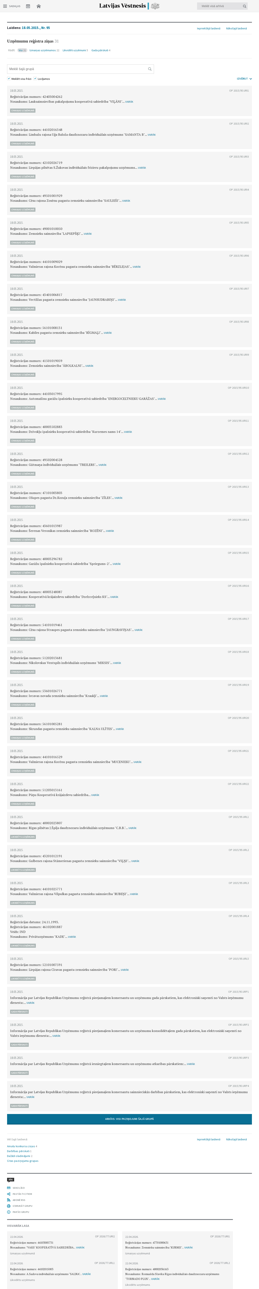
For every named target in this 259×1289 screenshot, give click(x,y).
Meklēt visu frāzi (21, 79)
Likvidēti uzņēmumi (75, 50)
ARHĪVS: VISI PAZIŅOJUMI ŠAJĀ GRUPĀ (129, 1119)
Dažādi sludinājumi (19, 1156)
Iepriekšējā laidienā (208, 28)
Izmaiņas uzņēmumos (44, 50)
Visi (22, 50)
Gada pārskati (100, 50)
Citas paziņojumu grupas (22, 1161)
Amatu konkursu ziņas (22, 1146)
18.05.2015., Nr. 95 (36, 28)
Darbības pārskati (19, 1151)
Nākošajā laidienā (236, 28)
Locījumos (44, 79)
